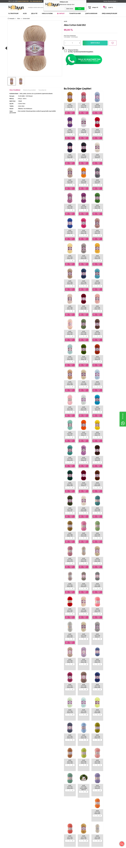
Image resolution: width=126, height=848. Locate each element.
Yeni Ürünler (48, 792)
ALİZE (9, 719)
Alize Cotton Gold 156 (97, 407)
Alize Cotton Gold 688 (97, 533)
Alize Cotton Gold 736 (83, 658)
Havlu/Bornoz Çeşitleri (14, 794)
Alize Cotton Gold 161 (83, 206)
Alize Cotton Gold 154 (70, 658)
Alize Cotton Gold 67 (83, 156)
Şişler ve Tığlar (12, 792)
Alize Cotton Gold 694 (83, 608)
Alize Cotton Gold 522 (97, 281)
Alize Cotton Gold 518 (70, 332)
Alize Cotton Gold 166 (110, 508)
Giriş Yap (89, 7)
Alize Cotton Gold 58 (97, 131)
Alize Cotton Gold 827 (97, 457)
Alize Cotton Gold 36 (69, 307)
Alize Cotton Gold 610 (97, 357)
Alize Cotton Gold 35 (110, 281)
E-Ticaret (57, 845)
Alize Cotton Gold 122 (83, 181)
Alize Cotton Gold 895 (70, 683)
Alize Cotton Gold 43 (110, 357)
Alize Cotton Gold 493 (83, 281)
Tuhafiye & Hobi (75, 13)
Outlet (62, 13)
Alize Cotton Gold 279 (97, 231)
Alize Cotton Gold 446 (83, 307)
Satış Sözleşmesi (31, 794)
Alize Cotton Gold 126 (97, 181)
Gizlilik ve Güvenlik (32, 800)
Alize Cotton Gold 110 (83, 357)
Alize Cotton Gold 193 (83, 583)
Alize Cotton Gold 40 (97, 106)
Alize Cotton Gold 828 (110, 457)
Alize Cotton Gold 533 (83, 332)
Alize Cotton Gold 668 (97, 558)
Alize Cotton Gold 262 (83, 231)
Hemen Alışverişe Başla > (110, 1)
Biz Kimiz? (66, 789)
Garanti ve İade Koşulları (33, 797)
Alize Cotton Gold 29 (69, 407)
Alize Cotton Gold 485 (70, 281)
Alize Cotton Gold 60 (110, 131)
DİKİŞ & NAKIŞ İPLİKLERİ (109, 13)
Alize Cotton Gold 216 (70, 231)
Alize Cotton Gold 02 (69, 106)
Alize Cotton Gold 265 (70, 608)
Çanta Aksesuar (91, 13)
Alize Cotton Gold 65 (110, 608)
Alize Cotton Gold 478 (70, 558)
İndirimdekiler (49, 794)
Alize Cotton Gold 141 (110, 181)
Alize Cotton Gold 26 (69, 382)
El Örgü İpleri (13, 13)
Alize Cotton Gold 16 (97, 332)
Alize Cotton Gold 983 (111, 482)
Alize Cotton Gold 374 (70, 533)
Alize (25, 13)
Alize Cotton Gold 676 (97, 432)
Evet (79, 8)
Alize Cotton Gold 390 (83, 256)
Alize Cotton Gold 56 (83, 131)
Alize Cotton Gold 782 (110, 407)
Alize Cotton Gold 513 (110, 307)
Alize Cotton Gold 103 (83, 432)
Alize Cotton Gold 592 (83, 457)
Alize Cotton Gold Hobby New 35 (97, 608)
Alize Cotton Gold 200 (110, 206)
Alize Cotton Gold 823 (83, 482)
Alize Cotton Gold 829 (110, 658)
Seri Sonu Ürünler (13, 800)
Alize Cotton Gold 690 (111, 382)
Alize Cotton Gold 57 (97, 382)
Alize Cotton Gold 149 (70, 206)
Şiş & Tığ (34, 13)
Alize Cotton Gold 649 (83, 533)
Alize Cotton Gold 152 (97, 508)
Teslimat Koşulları (32, 789)
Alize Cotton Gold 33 (83, 106)
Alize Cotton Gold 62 (69, 156)
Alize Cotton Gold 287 (110, 231)
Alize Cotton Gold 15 (110, 332)
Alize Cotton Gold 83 (97, 156)
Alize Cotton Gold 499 (97, 583)
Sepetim (47, 800)
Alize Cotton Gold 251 (70, 482)
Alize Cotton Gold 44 (110, 106)
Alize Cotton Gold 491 (97, 658)
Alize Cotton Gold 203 (110, 558)
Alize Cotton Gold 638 (83, 683)
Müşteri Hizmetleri (50, 797)
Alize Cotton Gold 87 (110, 156)
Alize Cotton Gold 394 (70, 457)
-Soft (53, 845)
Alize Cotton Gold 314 (110, 432)
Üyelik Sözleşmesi (32, 792)
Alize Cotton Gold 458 (97, 307)
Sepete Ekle (95, 43)
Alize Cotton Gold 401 (110, 256)
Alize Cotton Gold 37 (69, 357)
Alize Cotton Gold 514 (83, 558)
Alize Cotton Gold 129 (110, 583)
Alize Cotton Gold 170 (97, 482)
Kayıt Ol (95, 7)
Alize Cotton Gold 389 (111, 533)
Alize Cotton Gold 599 (83, 407)
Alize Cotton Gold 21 (83, 508)
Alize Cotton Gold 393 (97, 256)
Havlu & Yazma (47, 13)
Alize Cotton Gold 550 (111, 633)
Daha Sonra (69, 8)
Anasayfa (48, 789)
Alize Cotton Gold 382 (70, 256)
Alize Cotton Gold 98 (69, 181)
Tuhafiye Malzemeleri (14, 797)
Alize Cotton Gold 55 (69, 131)
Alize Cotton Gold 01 (69, 508)
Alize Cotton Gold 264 (70, 432)
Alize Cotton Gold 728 (70, 583)
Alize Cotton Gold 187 (97, 206)
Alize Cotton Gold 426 (83, 382)
